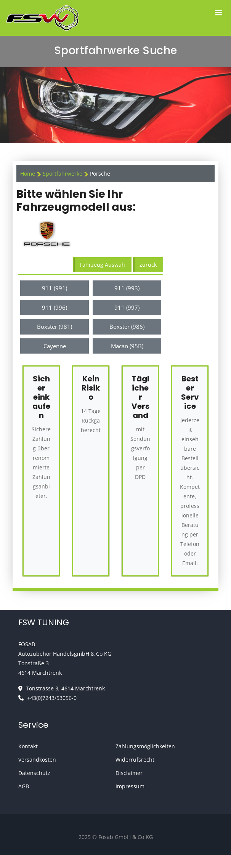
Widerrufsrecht (135, 759)
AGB (23, 786)
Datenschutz (34, 773)
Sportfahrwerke (63, 173)
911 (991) (54, 288)
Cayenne (54, 346)
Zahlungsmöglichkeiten (145, 746)
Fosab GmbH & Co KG (125, 837)
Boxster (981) (54, 326)
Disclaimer (129, 773)
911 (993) (127, 288)
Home (27, 173)
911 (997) (127, 307)
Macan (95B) (127, 346)
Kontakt (28, 746)
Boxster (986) (126, 326)
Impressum (130, 786)
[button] (218, 12)
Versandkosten (37, 759)
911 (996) (54, 307)
